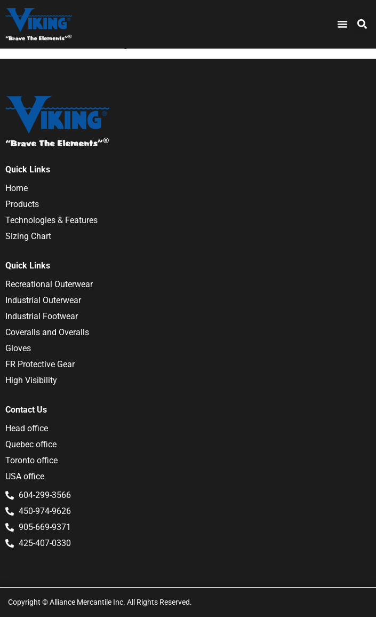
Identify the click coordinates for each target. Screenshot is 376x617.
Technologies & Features (51, 220)
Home (16, 188)
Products (22, 204)
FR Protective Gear (40, 364)
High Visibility (31, 380)
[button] (362, 24)
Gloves (18, 348)
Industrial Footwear (41, 316)
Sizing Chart (28, 236)
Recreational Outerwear (49, 284)
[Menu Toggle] (342, 24)
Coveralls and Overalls (47, 332)
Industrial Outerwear (43, 300)
